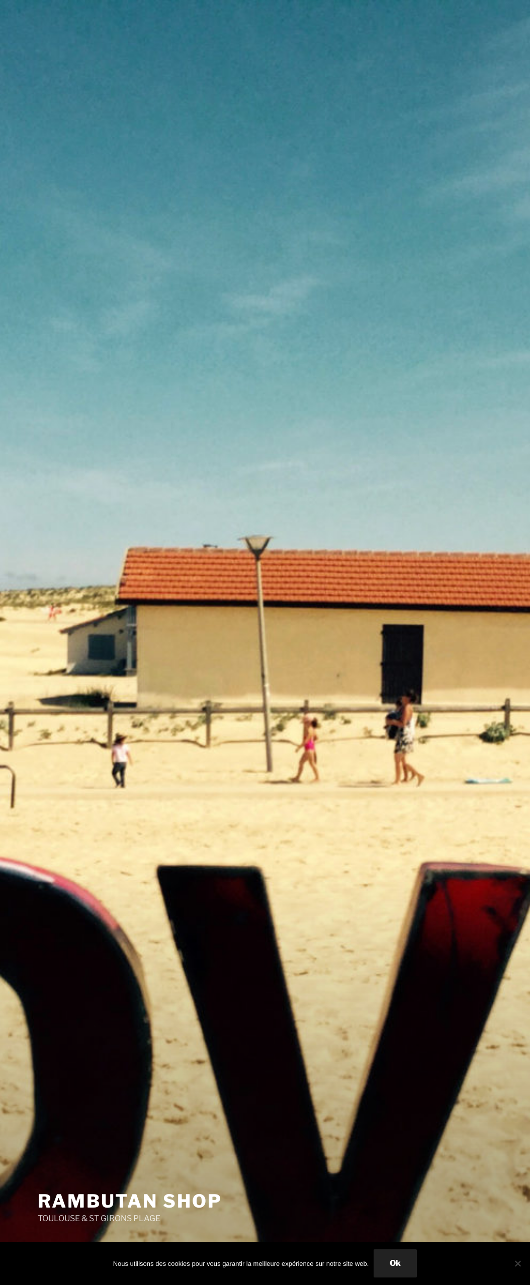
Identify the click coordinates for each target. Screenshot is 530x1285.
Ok (395, 1263)
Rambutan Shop (130, 1201)
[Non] (517, 1263)
